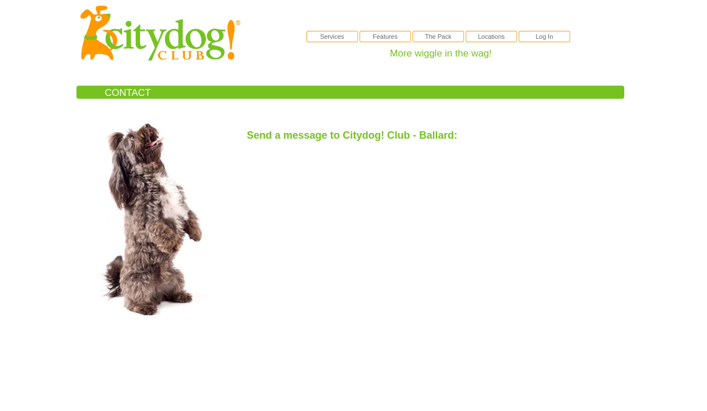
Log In (545, 36)
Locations (491, 36)
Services (332, 36)
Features (385, 36)
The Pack (438, 36)
